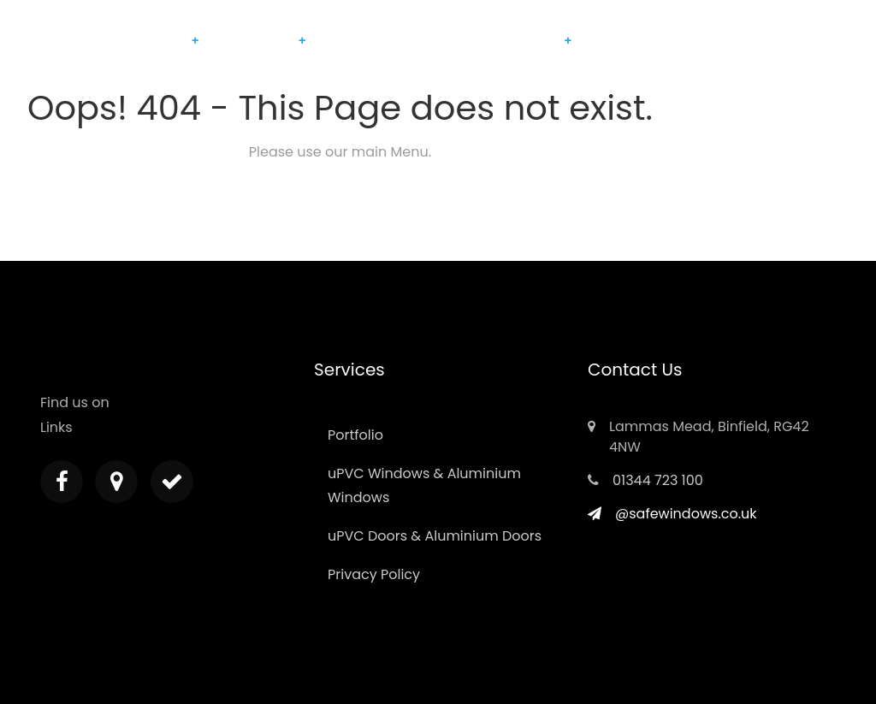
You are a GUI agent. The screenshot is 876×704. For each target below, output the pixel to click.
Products (158, 41)
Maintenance (253, 41)
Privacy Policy (374, 574)
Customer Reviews (437, 41)
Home (100, 41)
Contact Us (620, 41)
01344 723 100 (658, 480)
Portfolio (346, 41)
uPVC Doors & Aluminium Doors (435, 536)
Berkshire (531, 41)
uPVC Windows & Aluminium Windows (424, 486)
